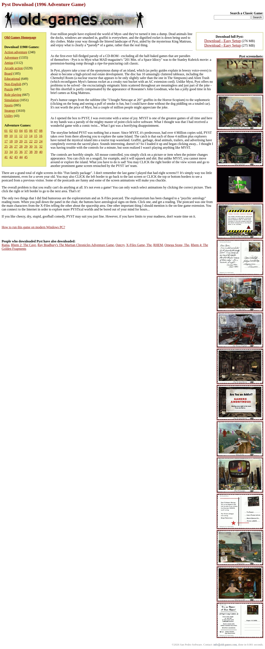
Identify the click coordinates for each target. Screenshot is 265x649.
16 (40, 136)
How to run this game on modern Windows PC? (33, 227)
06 (31, 130)
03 (16, 130)
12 (20, 136)
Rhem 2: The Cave (23, 245)
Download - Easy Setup (222, 41)
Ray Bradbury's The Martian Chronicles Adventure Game (75, 245)
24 (40, 141)
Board (8, 73)
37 (26, 152)
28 (21, 146)
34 (11, 152)
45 (26, 157)
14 (30, 136)
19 (16, 141)
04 (21, 130)
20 (21, 141)
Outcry (120, 245)
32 (40, 146)
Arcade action (13, 68)
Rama (5, 245)
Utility (8, 116)
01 (6, 130)
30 (31, 146)
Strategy (9, 110)
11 (15, 136)
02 (11, 130)
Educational (12, 78)
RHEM (158, 245)
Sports (8, 105)
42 (11, 157)
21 (26, 141)
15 (35, 136)
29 (26, 146)
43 (16, 157)
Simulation (11, 100)
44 (21, 157)
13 (25, 136)
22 (31, 141)
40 (40, 152)
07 (35, 130)
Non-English (12, 84)
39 (35, 152)
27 (16, 146)
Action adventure (15, 52)
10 (11, 136)
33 (6, 152)
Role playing (12, 94)
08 (40, 130)
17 (6, 141)
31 (35, 146)
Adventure (11, 57)
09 (6, 136)
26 (11, 146)
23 (35, 141)
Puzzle (8, 89)
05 (26, 130)
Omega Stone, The (177, 245)
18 (11, 141)
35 (16, 152)
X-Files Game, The (139, 245)
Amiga (8, 62)
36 (21, 152)
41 (6, 157)
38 (31, 152)
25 (6, 146)
